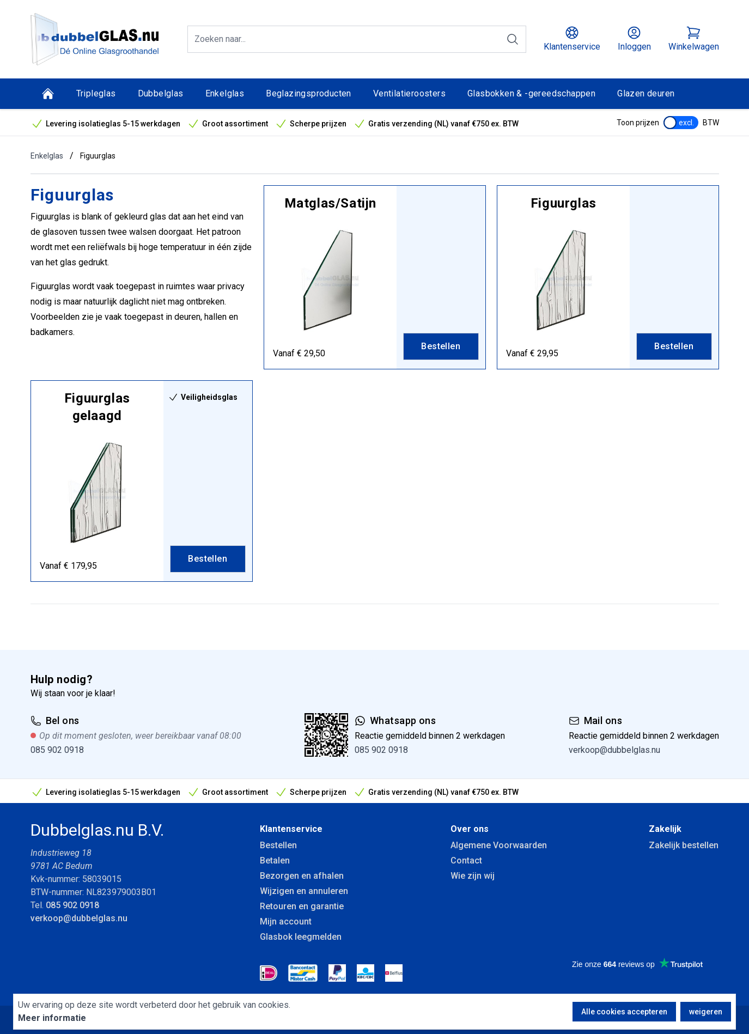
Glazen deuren (645, 93)
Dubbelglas (161, 93)
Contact (466, 860)
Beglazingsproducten (308, 93)
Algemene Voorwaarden (498, 845)
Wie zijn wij (472, 876)
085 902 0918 (57, 750)
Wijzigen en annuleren (304, 891)
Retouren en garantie (302, 906)
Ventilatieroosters (409, 93)
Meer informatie (52, 1018)
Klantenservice (291, 829)
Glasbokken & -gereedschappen (531, 93)
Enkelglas (225, 93)
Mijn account (286, 921)
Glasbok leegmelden (301, 937)
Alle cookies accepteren (624, 1011)
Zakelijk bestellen (683, 845)
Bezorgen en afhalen (302, 876)
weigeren (705, 1011)
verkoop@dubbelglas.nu (614, 750)
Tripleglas (96, 93)
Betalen (275, 860)
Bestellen (278, 845)
